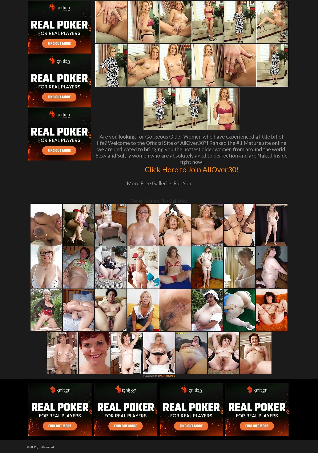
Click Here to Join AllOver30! (192, 169)
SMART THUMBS (166, 376)
